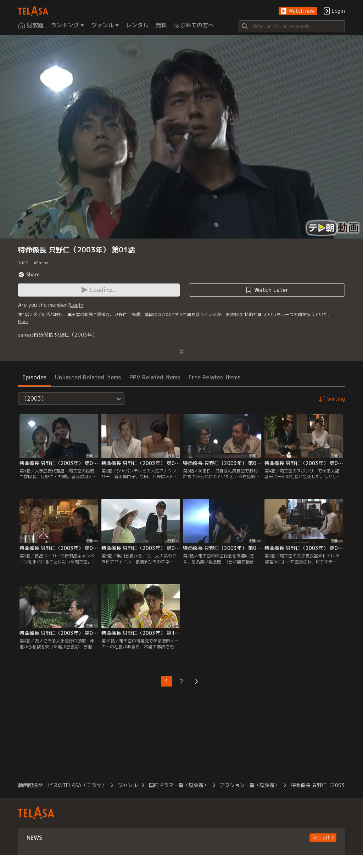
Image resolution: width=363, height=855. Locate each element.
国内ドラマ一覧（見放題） (178, 785)
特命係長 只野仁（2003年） (65, 334)
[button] (298, 11)
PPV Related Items (154, 377)
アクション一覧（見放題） (249, 785)
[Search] (292, 26)
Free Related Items (214, 377)
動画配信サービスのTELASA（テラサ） (62, 785)
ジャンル (128, 785)
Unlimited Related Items (88, 377)
